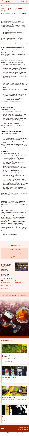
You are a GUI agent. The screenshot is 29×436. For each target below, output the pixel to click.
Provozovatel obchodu (5, 282)
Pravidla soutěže (4, 288)
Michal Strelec (10, 432)
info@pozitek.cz (23, 427)
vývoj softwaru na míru (23, 432)
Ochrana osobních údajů (6, 285)
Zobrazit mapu (4, 266)
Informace (3, 5)
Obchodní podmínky (5, 283)
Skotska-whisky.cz (18, 282)
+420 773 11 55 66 (23, 429)
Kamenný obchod (4, 286)
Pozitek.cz (17, 286)
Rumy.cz (16, 283)
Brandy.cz (17, 285)
